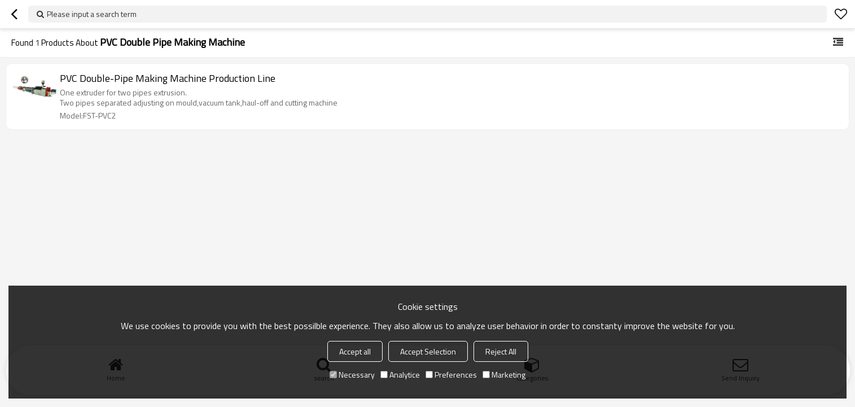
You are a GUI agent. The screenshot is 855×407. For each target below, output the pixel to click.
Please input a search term (92, 14)
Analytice (400, 374)
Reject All (500, 351)
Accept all (355, 351)
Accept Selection (428, 351)
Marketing (504, 374)
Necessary (352, 374)
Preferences (451, 374)
